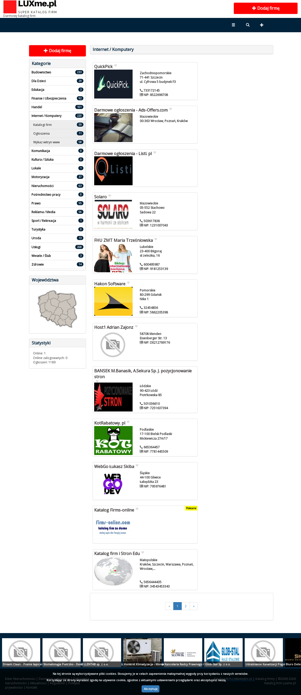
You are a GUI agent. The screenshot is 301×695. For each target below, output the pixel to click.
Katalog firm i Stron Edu (117, 553)
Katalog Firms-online (114, 510)
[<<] (169, 606)
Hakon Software (109, 284)
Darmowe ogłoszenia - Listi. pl (123, 153)
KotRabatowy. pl (109, 423)
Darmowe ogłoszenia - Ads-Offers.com (131, 110)
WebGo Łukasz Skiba (114, 466)
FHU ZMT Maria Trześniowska (123, 240)
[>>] (194, 606)
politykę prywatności (240, 680)
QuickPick (103, 66)
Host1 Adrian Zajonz (113, 327)
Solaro (100, 197)
